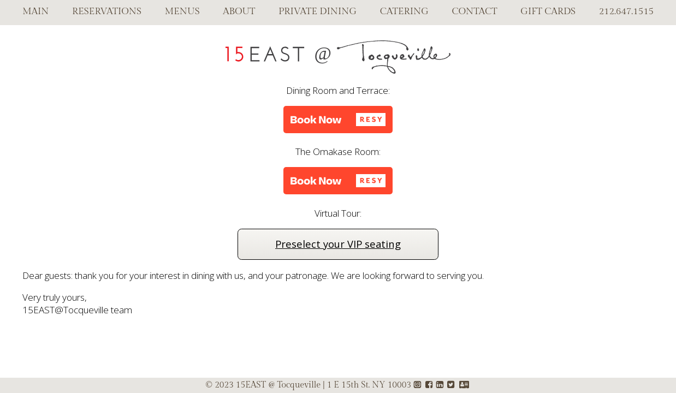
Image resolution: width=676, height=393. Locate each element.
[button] (338, 119)
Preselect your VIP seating (338, 244)
